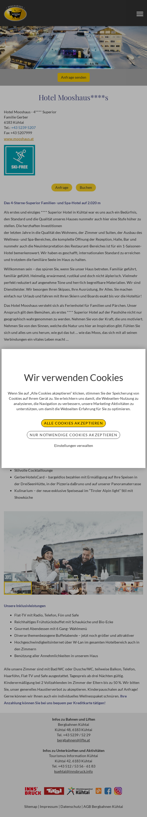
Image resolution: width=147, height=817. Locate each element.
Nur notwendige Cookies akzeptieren (74, 435)
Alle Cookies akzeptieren (73, 423)
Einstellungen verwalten (73, 445)
